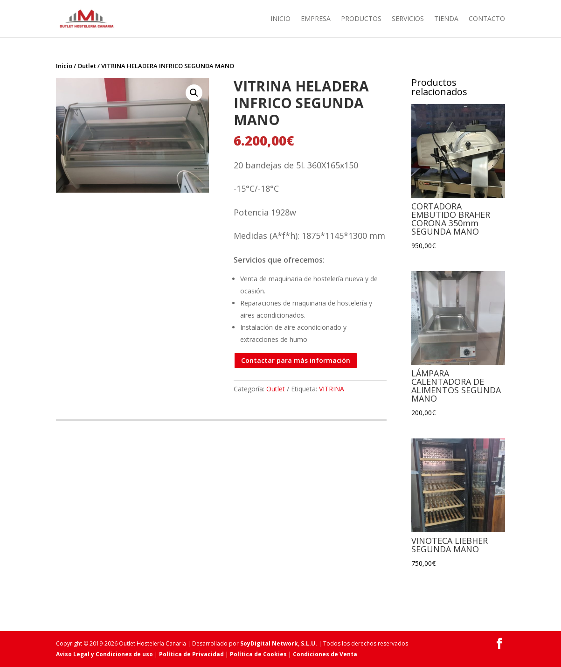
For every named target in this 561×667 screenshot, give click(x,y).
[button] (194, 92)
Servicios (408, 19)
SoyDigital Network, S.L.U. (278, 643)
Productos (361, 19)
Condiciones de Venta (325, 654)
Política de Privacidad (191, 654)
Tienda (446, 19)
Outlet (86, 66)
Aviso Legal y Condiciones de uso (104, 654)
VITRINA (331, 388)
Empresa (316, 19)
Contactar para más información (295, 360)
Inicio (280, 19)
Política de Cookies (258, 654)
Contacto (487, 19)
